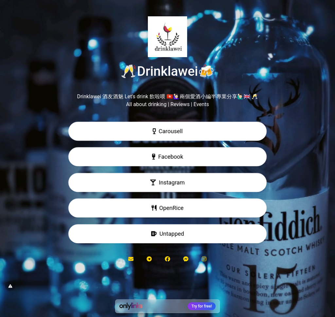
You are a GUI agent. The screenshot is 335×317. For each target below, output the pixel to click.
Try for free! (201, 306)
